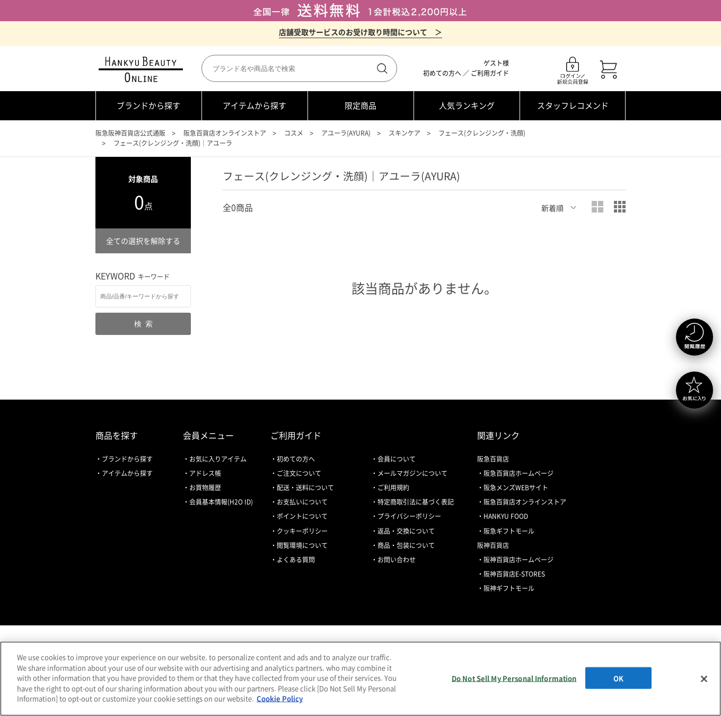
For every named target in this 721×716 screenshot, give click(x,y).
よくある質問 (296, 559)
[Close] (704, 679)
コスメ (293, 133)
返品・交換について (406, 531)
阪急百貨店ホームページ (518, 473)
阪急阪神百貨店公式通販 (130, 133)
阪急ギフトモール (508, 531)
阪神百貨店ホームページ (518, 559)
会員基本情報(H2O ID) (221, 502)
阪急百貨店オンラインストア (224, 133)
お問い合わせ (396, 559)
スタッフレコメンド (573, 105)
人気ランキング (467, 105)
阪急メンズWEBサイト (515, 487)
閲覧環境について (302, 545)
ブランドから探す (148, 105)
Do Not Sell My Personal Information (514, 678)
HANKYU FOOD (505, 516)
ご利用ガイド (490, 73)
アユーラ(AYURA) (346, 133)
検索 (381, 68)
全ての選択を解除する (143, 240)
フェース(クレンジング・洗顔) (481, 133)
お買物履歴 (205, 487)
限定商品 (360, 105)
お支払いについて (302, 502)
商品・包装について (406, 545)
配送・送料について (305, 487)
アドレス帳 (205, 473)
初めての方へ (442, 73)
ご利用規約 (393, 487)
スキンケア (404, 133)
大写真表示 (597, 207)
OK (618, 678)
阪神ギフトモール (508, 588)
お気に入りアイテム (218, 459)
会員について (396, 459)
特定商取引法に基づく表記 (415, 502)
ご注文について (299, 473)
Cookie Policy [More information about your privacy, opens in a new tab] (280, 698)
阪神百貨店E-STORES (514, 574)
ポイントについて (302, 516)
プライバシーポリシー (409, 516)
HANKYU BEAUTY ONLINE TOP (142, 69)
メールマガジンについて (412, 473)
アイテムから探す (254, 105)
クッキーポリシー (302, 531)
